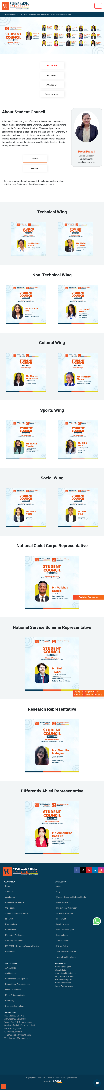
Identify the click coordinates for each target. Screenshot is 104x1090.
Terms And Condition (64, 986)
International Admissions (65, 973)
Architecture (10, 973)
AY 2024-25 (52, 75)
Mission (34, 168)
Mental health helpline (66, 957)
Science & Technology (14, 1006)
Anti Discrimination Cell (66, 952)
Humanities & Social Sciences (17, 984)
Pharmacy (9, 1001)
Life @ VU (9, 919)
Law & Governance (13, 990)
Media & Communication (15, 995)
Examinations (11, 924)
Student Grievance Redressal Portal (71, 897)
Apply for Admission (88, 597)
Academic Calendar (64, 913)
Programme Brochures (64, 976)
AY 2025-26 (52, 65)
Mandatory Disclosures (15, 935)
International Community (66, 908)
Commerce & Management (16, 979)
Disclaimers (10, 952)
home (7, 886)
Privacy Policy (62, 946)
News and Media (63, 902)
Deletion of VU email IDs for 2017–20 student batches (54, 14)
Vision (35, 158)
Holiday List (61, 919)
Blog (58, 891)
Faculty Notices (62, 924)
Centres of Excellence (14, 902)
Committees (10, 930)
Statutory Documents (14, 941)
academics (10, 897)
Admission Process (63, 983)
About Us (9, 891)
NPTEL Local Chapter (65, 930)
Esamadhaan (62, 935)
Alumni (59, 886)
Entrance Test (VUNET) (64, 980)
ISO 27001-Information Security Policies (22, 946)
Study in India (60, 970)
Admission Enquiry (63, 967)
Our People (10, 908)
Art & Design (10, 968)
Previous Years (52, 94)
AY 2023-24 (52, 85)
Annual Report (62, 941)
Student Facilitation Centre (16, 913)
